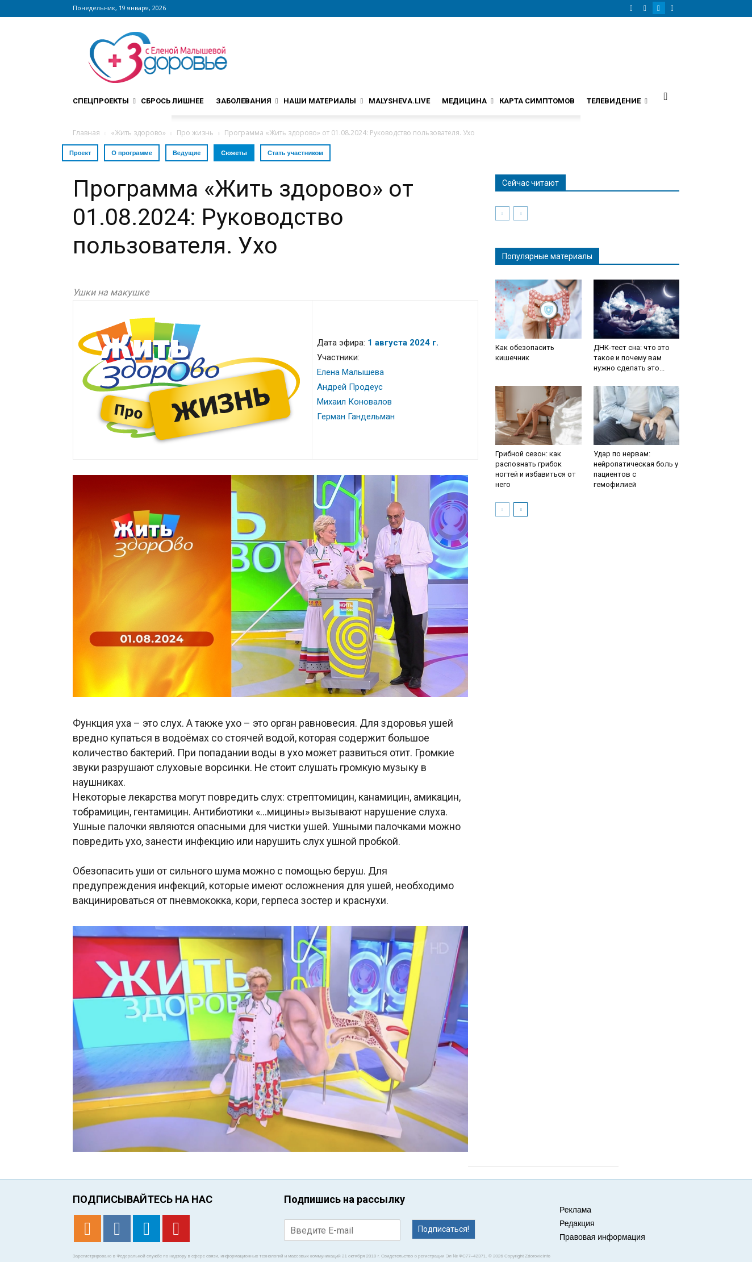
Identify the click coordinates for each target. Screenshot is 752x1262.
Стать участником (295, 152)
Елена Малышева (350, 372)
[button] (665, 96)
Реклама (575, 1209)
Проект (80, 152)
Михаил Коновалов (354, 402)
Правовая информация (602, 1237)
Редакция (577, 1223)
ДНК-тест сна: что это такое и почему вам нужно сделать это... (632, 357)
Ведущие (186, 152)
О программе (131, 152)
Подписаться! (443, 1229)
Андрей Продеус (350, 387)
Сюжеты (234, 152)
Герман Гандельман (356, 416)
